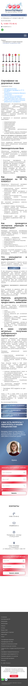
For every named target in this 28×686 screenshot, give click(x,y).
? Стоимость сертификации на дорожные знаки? (11, 411)
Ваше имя (6, 560)
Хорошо (14, 676)
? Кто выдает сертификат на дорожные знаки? (10, 415)
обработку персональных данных (16, 489)
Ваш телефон (6, 485)
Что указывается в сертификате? (13, 96)
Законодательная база (10, 88)
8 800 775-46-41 (14, 516)
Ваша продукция (7, 472)
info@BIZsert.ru (6, 26)
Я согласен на (12, 489)
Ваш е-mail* (5, 479)
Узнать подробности (14, 268)
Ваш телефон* (8, 566)
